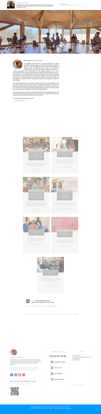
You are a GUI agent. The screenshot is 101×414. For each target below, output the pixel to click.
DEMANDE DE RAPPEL (73, 73)
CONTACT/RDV (90, 5)
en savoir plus (68, 408)
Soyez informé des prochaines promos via (41, 306)
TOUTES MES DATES (71, 125)
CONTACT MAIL (73, 76)
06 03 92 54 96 (73, 69)
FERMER (50, 410)
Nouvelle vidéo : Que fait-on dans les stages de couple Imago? (73, 88)
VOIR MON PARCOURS (20, 100)
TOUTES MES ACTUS (71, 92)
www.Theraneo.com (36, 406)
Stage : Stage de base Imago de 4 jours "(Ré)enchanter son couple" (73, 100)
